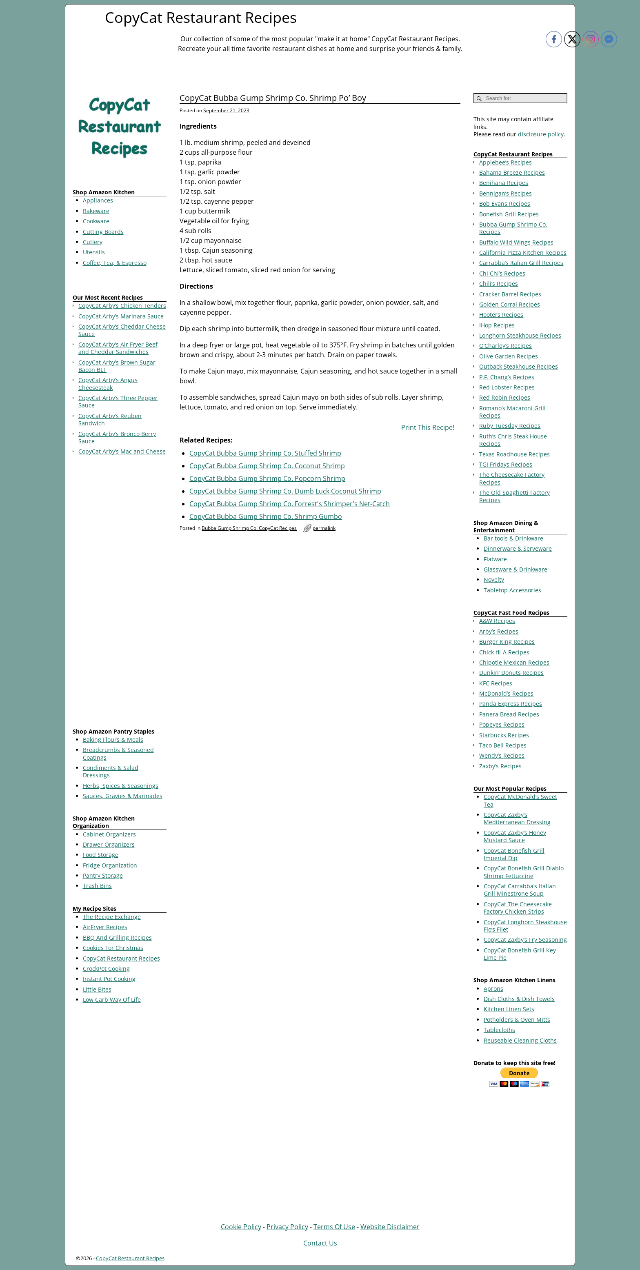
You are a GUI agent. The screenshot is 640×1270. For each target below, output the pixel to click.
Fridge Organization (110, 865)
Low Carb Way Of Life (112, 999)
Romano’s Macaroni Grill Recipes (512, 411)
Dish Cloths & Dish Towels (519, 999)
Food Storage (100, 855)
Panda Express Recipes (510, 703)
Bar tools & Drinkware (513, 538)
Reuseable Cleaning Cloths (520, 1040)
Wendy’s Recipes (501, 755)
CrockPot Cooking (106, 968)
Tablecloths (499, 1030)
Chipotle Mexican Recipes (514, 662)
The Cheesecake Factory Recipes (511, 478)
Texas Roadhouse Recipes (514, 454)
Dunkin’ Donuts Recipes (511, 672)
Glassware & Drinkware (515, 569)
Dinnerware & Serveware (518, 548)
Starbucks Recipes (504, 735)
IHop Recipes (497, 325)
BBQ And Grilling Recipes (117, 937)
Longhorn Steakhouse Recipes (520, 335)
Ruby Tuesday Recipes (509, 425)
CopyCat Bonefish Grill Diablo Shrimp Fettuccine (524, 871)
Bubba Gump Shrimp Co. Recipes (513, 228)
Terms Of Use (334, 1226)
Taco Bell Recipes (503, 745)
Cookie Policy (241, 1226)
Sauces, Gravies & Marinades (122, 796)
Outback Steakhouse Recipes (518, 366)
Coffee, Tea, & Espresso (115, 263)
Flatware (495, 559)
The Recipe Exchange (112, 917)
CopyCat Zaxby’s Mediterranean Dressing (517, 818)
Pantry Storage (103, 875)
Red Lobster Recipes (507, 387)
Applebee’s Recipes (505, 162)
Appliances (98, 200)
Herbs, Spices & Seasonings (120, 786)
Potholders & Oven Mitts (517, 1019)
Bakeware (96, 211)
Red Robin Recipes (504, 397)
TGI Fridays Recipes (505, 464)
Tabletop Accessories (512, 590)
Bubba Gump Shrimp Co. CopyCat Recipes (249, 528)
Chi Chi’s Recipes (502, 273)
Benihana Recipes (503, 183)
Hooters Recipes (501, 314)
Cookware (96, 221)
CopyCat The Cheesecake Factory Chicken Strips (518, 907)
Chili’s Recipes (498, 283)
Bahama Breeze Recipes (512, 172)
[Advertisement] (120, 593)
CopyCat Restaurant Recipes (201, 17)
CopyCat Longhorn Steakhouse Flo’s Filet (525, 925)
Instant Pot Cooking (109, 979)
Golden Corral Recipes (509, 304)
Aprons (493, 988)
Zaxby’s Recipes (500, 766)
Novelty (494, 579)
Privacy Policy (287, 1226)
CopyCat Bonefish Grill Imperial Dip (514, 854)
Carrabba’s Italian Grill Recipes (521, 263)
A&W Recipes (497, 621)
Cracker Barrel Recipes (510, 294)
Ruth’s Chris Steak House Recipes (513, 439)
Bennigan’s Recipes (505, 193)
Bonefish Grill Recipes (509, 214)
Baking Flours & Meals (113, 739)
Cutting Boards (103, 232)
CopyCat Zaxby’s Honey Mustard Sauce (515, 836)
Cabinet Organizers (109, 834)
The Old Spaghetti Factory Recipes (514, 496)
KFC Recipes (495, 683)
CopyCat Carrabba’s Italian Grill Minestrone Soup (520, 889)
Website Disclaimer (390, 1226)
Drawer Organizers (109, 844)
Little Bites (97, 989)
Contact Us (320, 1243)
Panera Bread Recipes (509, 714)
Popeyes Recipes (501, 724)
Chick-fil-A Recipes (504, 652)
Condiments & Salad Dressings (110, 771)
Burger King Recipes (507, 641)
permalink (324, 528)
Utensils (94, 252)
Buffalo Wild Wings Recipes (516, 242)
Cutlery (92, 242)
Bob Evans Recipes (504, 203)
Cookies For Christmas (113, 948)
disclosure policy (541, 134)
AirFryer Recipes (105, 927)
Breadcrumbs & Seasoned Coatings (118, 753)
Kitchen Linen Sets (509, 1009)
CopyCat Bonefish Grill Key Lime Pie (520, 953)
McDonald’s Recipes (506, 693)
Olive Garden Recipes (508, 356)
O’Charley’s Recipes (505, 345)
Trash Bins (97, 886)
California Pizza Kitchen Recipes (523, 252)
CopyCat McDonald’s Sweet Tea (520, 800)
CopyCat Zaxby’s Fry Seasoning (525, 939)
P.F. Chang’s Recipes (506, 377)
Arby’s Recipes (498, 631)
